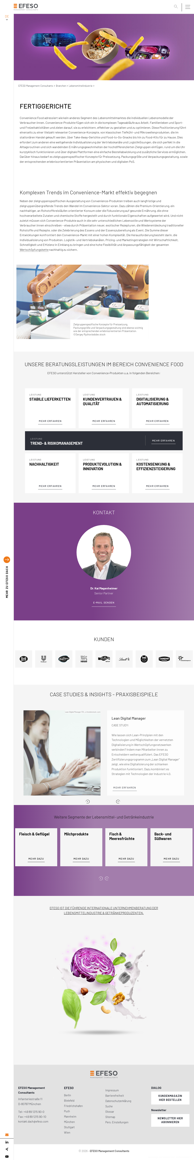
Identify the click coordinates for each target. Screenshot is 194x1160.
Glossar (109, 1111)
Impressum (112, 1090)
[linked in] (7, 1142)
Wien (67, 1132)
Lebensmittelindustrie (80, 85)
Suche (109, 1106)
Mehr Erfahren (50, 420)
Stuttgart (69, 1127)
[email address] (7, 1135)
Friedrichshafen (73, 1106)
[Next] (118, 802)
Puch (67, 1111)
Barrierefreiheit (114, 1095)
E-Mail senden (104, 602)
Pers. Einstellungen (116, 1122)
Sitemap (110, 1117)
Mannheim (70, 1116)
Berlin (67, 1095)
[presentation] (101, 878)
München (69, 1121)
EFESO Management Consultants (35, 85)
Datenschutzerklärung (118, 1101)
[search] (176, 7)
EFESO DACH (7, 582)
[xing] (7, 1149)
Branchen (61, 85)
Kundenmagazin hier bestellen (170, 1097)
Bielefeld (69, 1100)
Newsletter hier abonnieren (170, 1120)
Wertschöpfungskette (34, 249)
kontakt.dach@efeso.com (33, 1121)
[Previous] (88, 802)
